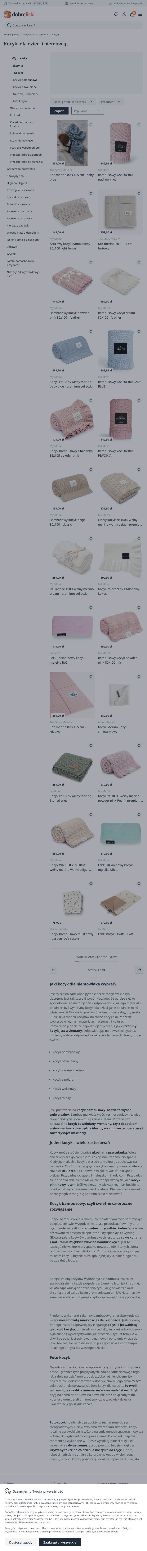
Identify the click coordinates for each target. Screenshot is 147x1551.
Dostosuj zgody (20, 1542)
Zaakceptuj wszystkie (59, 1542)
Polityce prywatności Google (103, 1531)
